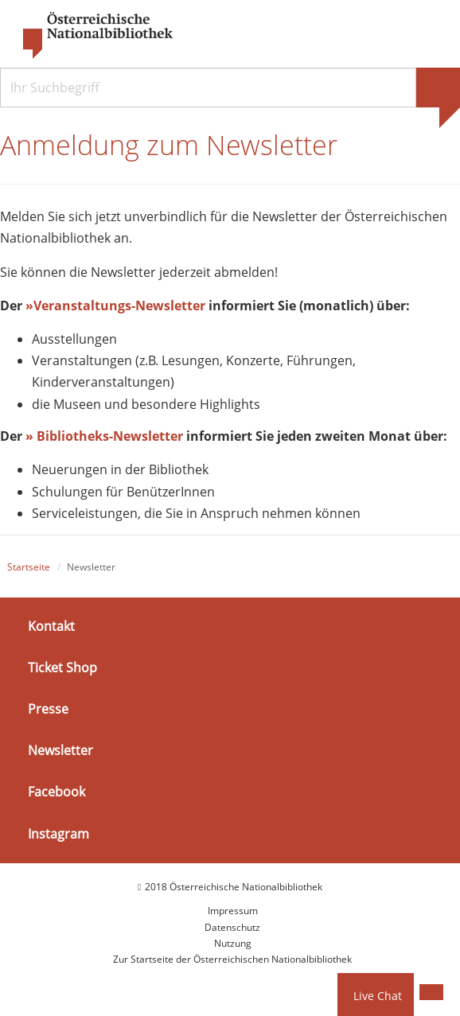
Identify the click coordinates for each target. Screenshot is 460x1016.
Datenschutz (232, 927)
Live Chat (377, 995)
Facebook (56, 791)
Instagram (58, 833)
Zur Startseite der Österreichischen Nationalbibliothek (232, 959)
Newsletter (60, 750)
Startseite (28, 567)
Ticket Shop (62, 667)
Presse (48, 709)
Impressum (233, 910)
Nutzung (232, 943)
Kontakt (51, 626)
